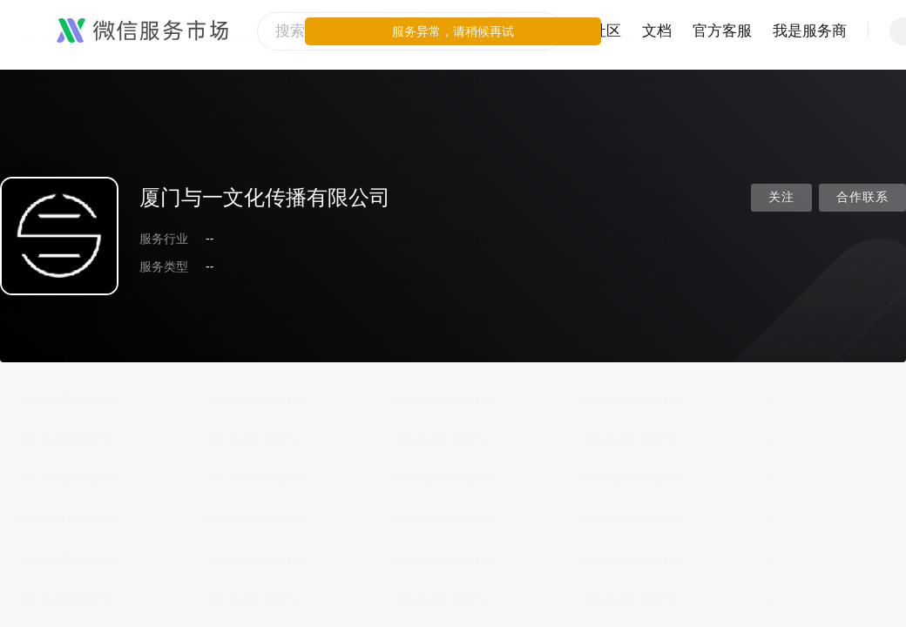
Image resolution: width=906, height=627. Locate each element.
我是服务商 (810, 31)
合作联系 (862, 197)
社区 (606, 31)
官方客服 (722, 31)
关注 (781, 197)
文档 (657, 31)
